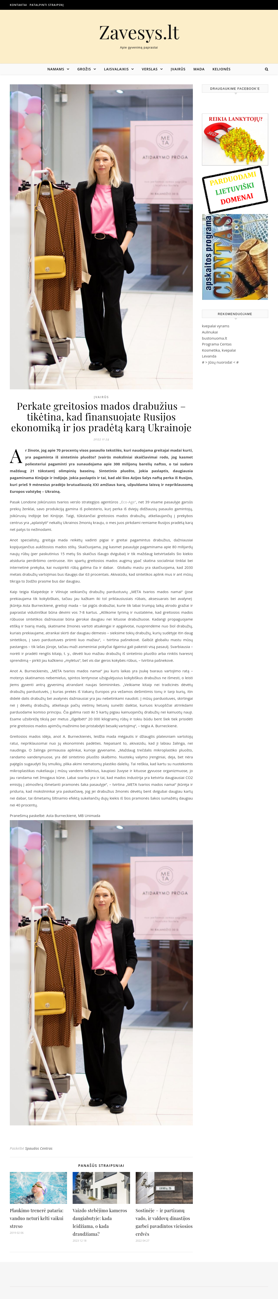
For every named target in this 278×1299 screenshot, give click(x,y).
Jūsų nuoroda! (220, 362)
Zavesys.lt (139, 32)
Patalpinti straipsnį (47, 5)
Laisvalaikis (116, 69)
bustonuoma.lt (214, 338)
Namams (55, 69)
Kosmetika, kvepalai (219, 350)
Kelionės (221, 69)
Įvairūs (178, 69)
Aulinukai (210, 332)
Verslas (150, 69)
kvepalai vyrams (215, 325)
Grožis (84, 69)
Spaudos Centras (39, 1148)
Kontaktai (18, 5)
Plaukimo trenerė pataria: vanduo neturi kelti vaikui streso (37, 1218)
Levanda (209, 356)
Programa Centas (217, 344)
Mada (199, 69)
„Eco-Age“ (127, 501)
